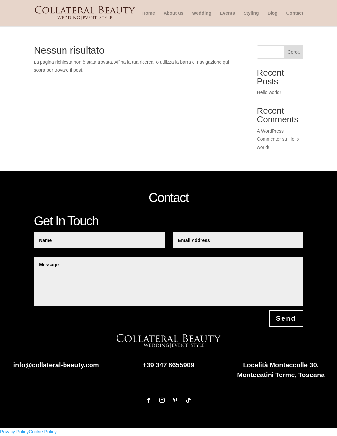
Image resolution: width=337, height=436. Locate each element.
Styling (251, 13)
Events (227, 13)
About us (174, 13)
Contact (294, 13)
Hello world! (269, 92)
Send (286, 318)
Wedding (201, 13)
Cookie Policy (43, 431)
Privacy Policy (14, 431)
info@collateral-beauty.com (56, 365)
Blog (272, 13)
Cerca (293, 52)
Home (148, 13)
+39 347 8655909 (168, 365)
